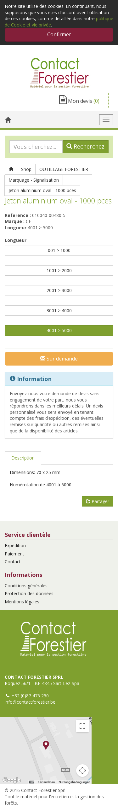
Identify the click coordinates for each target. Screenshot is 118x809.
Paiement (14, 554)
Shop (26, 169)
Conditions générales (26, 586)
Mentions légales (22, 602)
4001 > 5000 (59, 330)
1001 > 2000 (59, 270)
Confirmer (59, 34)
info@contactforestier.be (30, 702)
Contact (13, 562)
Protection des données (29, 593)
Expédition (15, 545)
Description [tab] (23, 458)
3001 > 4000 (59, 311)
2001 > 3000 (59, 290)
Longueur (15, 240)
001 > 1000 (59, 250)
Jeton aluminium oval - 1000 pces (42, 190)
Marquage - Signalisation (33, 180)
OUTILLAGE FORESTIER (63, 169)
